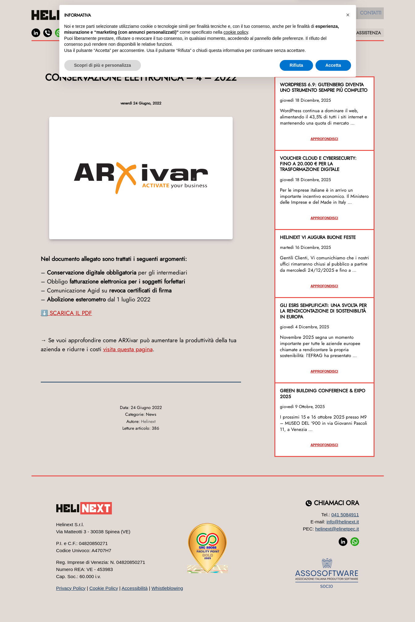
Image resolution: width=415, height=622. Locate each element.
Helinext (148, 421)
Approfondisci (324, 139)
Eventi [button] (341, 14)
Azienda (148, 14)
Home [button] (122, 14)
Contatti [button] (368, 14)
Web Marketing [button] (230, 14)
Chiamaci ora (336, 503)
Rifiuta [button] (296, 605)
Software (185, 14)
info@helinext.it (343, 521)
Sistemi (272, 14)
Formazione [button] (309, 14)
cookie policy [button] (235, 572)
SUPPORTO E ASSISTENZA (355, 33)
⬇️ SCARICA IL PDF (66, 313)
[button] (348, 555)
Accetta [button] (333, 605)
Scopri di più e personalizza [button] (102, 605)
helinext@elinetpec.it (337, 528)
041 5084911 (345, 514)
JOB (85, 32)
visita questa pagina (128, 349)
